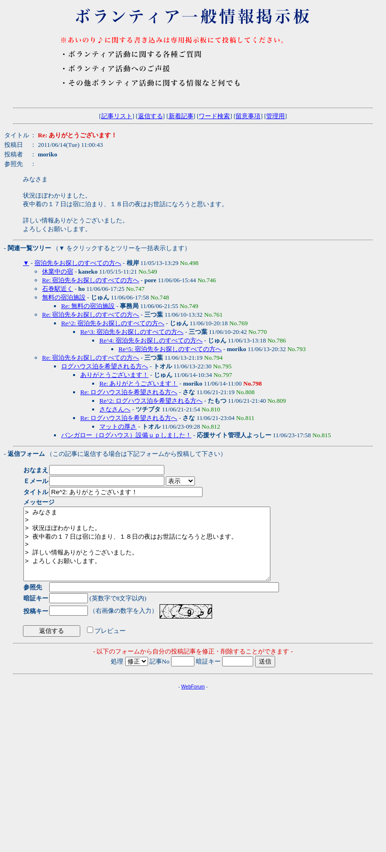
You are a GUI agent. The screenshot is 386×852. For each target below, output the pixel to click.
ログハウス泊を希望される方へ (104, 366)
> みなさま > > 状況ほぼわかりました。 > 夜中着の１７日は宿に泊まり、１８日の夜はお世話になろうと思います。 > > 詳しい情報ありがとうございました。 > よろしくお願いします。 (161, 551)
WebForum (192, 701)
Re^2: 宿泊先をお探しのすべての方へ (112, 323)
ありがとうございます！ (114, 374)
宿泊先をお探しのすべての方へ (77, 262)
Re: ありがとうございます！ (138, 383)
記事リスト (116, 116)
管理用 (275, 116)
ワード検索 (214, 116)
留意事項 (248, 116)
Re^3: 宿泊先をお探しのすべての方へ (131, 331)
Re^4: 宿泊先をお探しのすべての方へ (151, 340)
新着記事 (181, 116)
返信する (150, 116)
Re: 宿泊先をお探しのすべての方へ (90, 280)
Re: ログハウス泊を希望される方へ (128, 392)
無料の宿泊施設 (64, 297)
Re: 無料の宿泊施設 (88, 306)
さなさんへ (114, 409)
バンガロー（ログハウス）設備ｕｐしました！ (126, 435)
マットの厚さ (118, 426)
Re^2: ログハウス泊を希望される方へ (151, 400)
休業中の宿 (57, 271)
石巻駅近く (57, 288)
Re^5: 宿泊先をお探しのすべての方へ (170, 349)
